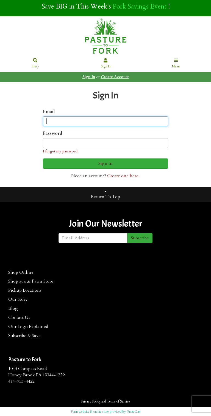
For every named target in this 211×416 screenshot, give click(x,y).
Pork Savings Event (139, 6)
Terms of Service (118, 401)
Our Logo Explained (28, 327)
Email (49, 112)
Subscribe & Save (24, 336)
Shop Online (21, 272)
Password (52, 133)
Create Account (115, 77)
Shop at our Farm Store (30, 281)
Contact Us (19, 317)
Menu (176, 63)
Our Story (18, 299)
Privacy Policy (91, 401)
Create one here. (123, 176)
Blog (13, 308)
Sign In (106, 63)
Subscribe (140, 238)
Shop (35, 63)
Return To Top (105, 194)
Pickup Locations (24, 290)
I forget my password (60, 151)
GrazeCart (133, 411)
